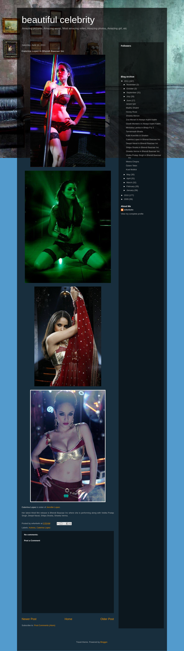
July (129, 96)
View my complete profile (132, 214)
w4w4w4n (128, 210)
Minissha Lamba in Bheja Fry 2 (140, 127)
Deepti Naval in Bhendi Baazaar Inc (142, 143)
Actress (32, 527)
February (131, 186)
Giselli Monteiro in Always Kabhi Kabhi (143, 124)
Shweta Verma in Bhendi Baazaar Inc (142, 151)
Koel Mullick (131, 169)
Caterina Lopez (43, 527)
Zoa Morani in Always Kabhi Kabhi (141, 119)
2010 (126, 195)
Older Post (107, 619)
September (132, 92)
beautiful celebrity (58, 19)
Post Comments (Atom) (44, 625)
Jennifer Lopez (53, 507)
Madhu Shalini (132, 108)
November (132, 84)
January (130, 190)
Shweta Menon (132, 116)
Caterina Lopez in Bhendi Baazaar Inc (143, 139)
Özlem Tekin (131, 165)
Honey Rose (131, 112)
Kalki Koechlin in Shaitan (137, 135)
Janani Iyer (131, 104)
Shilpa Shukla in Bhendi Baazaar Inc (142, 147)
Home (68, 619)
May (129, 174)
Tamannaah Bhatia (134, 131)
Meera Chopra (132, 161)
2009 (126, 199)
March (130, 182)
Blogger (103, 642)
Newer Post (29, 619)
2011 (126, 81)
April (129, 178)
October (130, 88)
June (129, 100)
